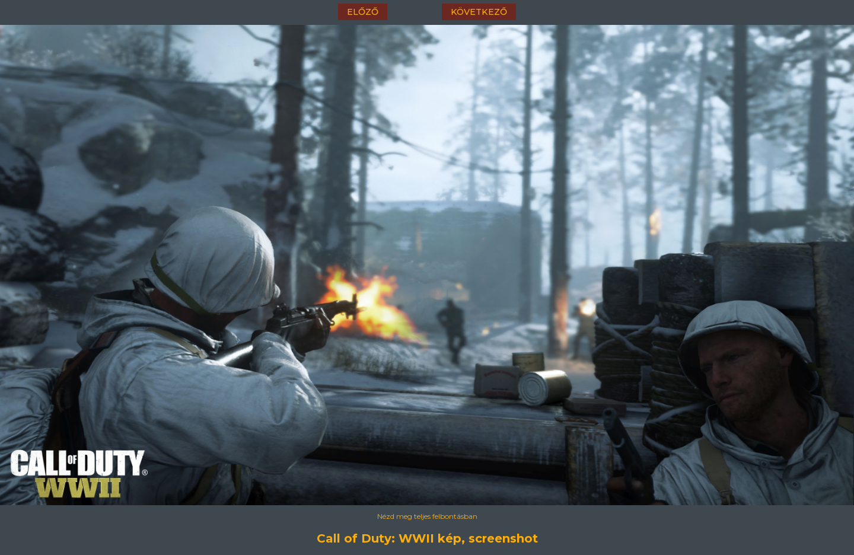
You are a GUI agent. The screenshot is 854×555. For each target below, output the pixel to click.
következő (479, 12)
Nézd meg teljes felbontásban (427, 516)
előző (362, 12)
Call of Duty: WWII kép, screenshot (427, 538)
